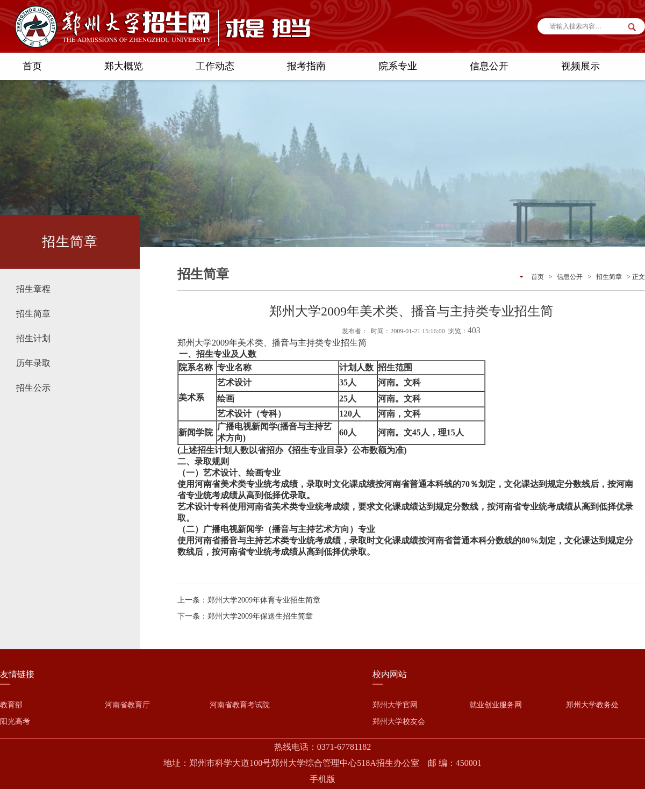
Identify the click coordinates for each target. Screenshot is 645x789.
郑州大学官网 (395, 705)
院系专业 (397, 66)
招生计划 (33, 338)
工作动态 (215, 66)
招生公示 (33, 387)
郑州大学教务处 (592, 705)
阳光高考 (15, 722)
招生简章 (33, 313)
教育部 (11, 705)
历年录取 (33, 363)
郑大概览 (123, 66)
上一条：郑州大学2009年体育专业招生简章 (248, 600)
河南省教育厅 (127, 705)
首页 (32, 66)
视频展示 (580, 66)
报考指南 (306, 66)
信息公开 (489, 66)
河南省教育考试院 (240, 705)
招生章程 (33, 288)
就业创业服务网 (495, 705)
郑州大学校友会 (398, 722)
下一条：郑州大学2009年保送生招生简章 (245, 616)
